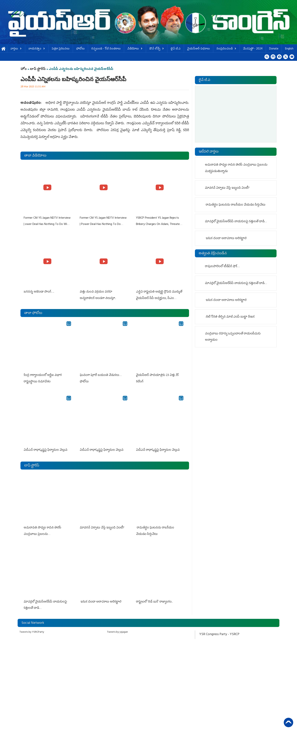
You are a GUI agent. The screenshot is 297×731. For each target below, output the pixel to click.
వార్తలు (16, 49)
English (289, 49)
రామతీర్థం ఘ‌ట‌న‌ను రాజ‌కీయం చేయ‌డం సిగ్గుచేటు (235, 205)
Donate (273, 49)
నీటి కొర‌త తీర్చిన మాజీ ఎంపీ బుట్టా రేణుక (230, 317)
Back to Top (288, 722)
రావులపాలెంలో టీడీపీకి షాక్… (222, 266)
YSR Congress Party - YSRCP (219, 634)
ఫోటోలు (80, 49)
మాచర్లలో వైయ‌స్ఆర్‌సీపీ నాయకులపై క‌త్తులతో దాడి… (236, 222)
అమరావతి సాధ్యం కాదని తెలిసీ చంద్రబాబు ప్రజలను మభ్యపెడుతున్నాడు (42, 533)
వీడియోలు (135, 49)
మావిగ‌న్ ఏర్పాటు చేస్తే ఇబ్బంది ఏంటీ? (102, 527)
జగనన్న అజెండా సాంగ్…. (38, 292)
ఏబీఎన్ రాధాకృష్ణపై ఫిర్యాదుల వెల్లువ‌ (45, 449)
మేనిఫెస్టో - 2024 (253, 49)
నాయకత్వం (36, 49)
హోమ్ (3, 49)
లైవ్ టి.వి (176, 49)
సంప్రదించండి (226, 49)
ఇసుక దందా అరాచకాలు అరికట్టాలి (100, 601)
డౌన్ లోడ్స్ (156, 49)
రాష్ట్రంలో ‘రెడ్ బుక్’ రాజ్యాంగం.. (155, 601)
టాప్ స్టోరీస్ (38, 69)
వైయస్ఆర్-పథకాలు (198, 49)
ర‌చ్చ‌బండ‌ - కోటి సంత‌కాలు (106, 49)
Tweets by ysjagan (117, 631)
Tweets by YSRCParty (32, 631)
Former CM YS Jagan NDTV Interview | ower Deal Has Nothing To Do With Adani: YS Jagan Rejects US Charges (46, 224)
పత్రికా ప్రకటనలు (61, 49)
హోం (23, 69)
